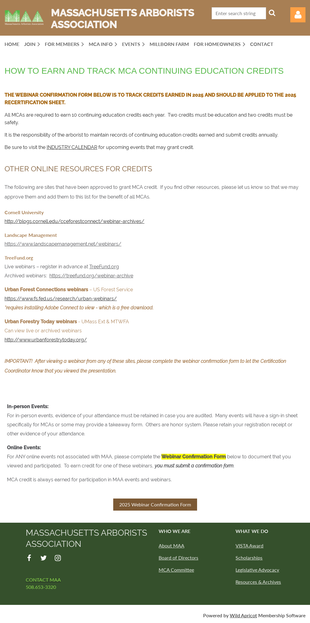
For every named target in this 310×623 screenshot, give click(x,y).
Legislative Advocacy (257, 570)
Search (271, 12)
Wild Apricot (243, 615)
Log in (297, 14)
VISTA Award (249, 545)
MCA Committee (176, 570)
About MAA (171, 545)
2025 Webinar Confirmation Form (155, 504)
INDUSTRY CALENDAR (72, 147)
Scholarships (249, 557)
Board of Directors (178, 557)
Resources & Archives (258, 582)
